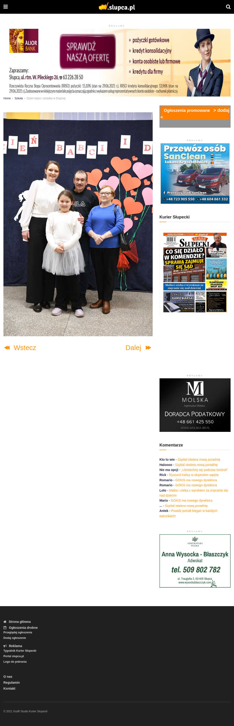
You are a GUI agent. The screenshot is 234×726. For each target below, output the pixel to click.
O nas (7, 676)
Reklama (12, 646)
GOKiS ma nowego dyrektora (196, 480)
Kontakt (9, 688)
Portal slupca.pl (13, 656)
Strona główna (17, 622)
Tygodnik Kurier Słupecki (19, 650)
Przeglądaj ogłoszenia (17, 632)
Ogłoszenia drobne (20, 627)
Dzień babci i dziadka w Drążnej (46, 98)
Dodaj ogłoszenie (14, 638)
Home (7, 98)
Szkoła (19, 98)
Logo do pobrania (15, 661)
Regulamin (11, 682)
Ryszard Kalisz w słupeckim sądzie (194, 475)
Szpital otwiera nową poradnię (199, 459)
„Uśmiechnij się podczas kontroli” (205, 470)
